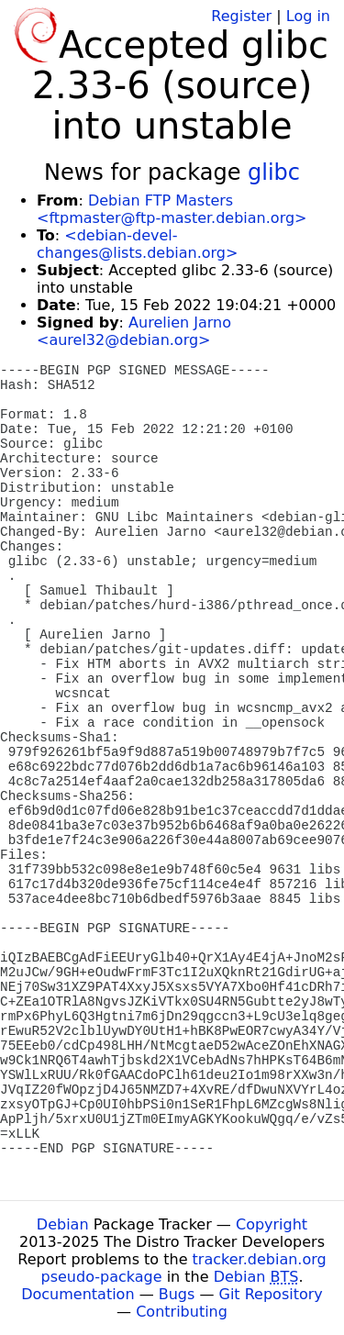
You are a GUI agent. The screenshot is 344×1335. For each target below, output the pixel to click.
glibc (274, 172)
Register (241, 16)
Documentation (77, 1294)
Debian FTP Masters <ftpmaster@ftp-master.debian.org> (171, 209)
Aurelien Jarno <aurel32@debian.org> (134, 331)
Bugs (177, 1294)
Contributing (181, 1311)
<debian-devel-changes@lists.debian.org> (137, 244)
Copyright (271, 1224)
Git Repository (271, 1294)
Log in (308, 16)
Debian (63, 1224)
